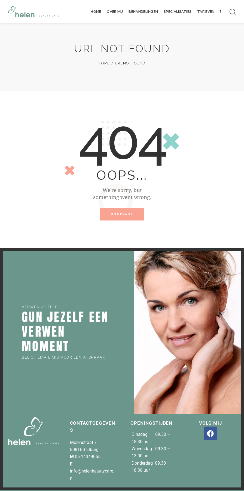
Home (104, 63)
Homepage (122, 214)
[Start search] (233, 12)
